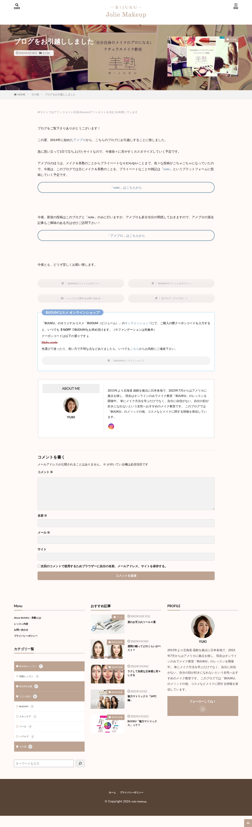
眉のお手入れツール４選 (144, 630)
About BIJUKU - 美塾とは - (32, 623)
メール (44, 538)
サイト (42, 555)
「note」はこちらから (126, 187)
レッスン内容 (23, 629)
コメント (45, 477)
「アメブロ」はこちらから (126, 235)
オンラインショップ (138, 325)
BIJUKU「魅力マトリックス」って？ (143, 730)
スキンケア (29, 726)
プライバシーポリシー (28, 641)
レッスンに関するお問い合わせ (84, 300)
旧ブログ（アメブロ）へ (175, 300)
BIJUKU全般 (30, 694)
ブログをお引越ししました (60, 94)
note (166, 169)
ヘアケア (28, 747)
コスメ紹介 (29, 704)
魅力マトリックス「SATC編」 (140, 705)
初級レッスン (31, 683)
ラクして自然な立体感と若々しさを (144, 680)
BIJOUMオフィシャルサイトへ (174, 284)
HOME (22, 94)
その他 (46, 53)
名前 (42, 521)
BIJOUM (28, 715)
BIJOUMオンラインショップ (130, 363)
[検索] (80, 774)
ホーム (112, 803)
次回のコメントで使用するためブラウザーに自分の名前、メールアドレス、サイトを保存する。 (104, 571)
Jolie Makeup (139, 812)
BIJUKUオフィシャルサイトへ (84, 284)
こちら (134, 351)
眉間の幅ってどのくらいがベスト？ (144, 655)
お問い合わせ (23, 635)
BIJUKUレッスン (33, 672)
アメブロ (79, 140)
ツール (26, 736)
